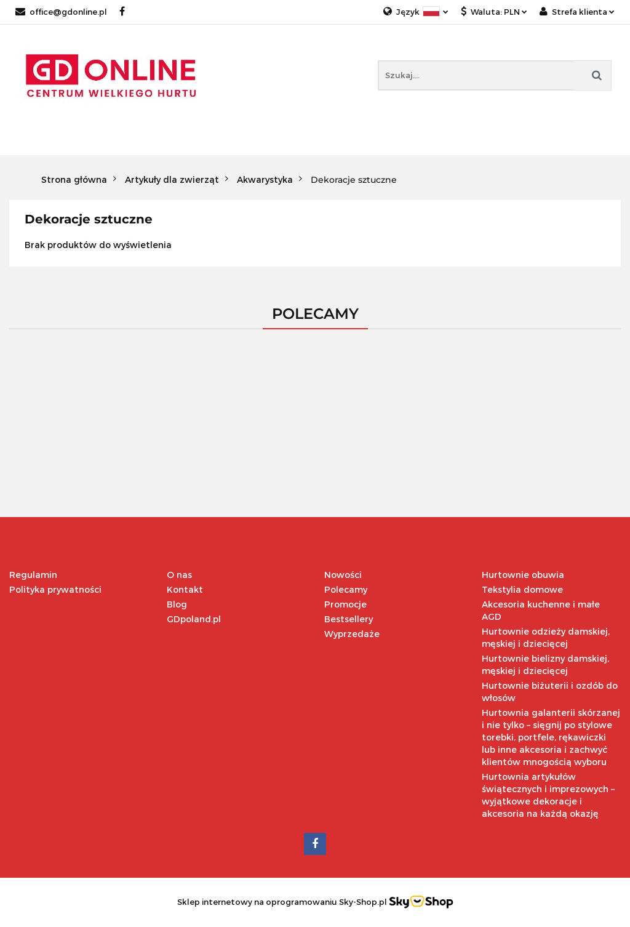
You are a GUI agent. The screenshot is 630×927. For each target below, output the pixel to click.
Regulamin (33, 574)
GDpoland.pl (194, 619)
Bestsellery (348, 619)
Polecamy (345, 589)
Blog (177, 604)
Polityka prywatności (55, 589)
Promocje (345, 604)
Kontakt (185, 589)
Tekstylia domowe (522, 589)
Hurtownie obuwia (523, 574)
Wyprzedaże (352, 633)
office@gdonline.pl (61, 12)
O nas (179, 574)
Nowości (343, 574)
